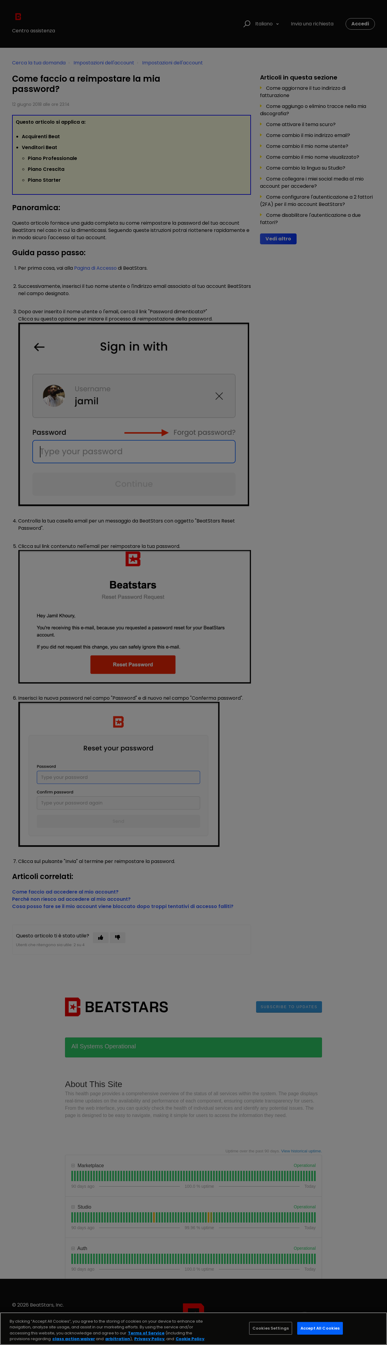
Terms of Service (146, 1333)
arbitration (117, 1339)
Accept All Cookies (320, 1328)
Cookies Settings (270, 1328)
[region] (193, 1328)
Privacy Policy (149, 1339)
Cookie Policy (190, 1339)
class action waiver (73, 1339)
